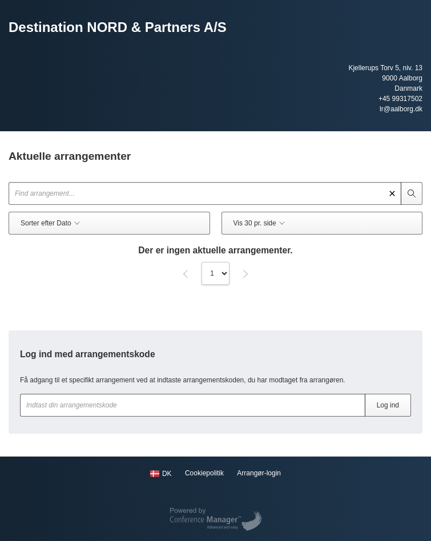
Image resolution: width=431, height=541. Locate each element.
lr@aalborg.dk (401, 109)
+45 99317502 (400, 99)
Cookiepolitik (204, 473)
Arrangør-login (259, 473)
